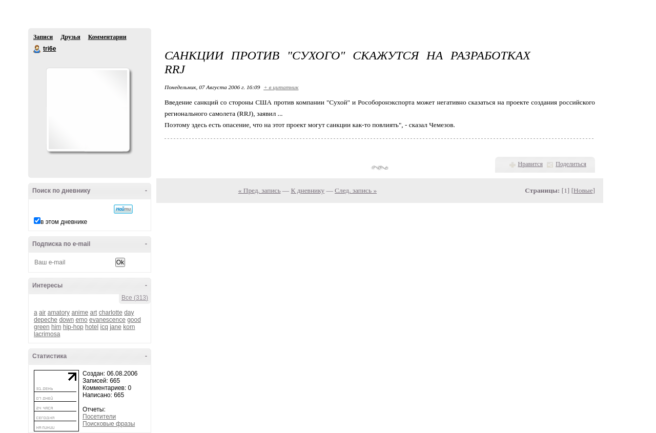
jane (115, 327)
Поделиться (571, 164)
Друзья (70, 36)
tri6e (37, 49)
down (66, 319)
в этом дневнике (63, 221)
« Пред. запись (259, 190)
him (56, 327)
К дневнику (308, 190)
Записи (43, 36)
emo (81, 319)
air (42, 312)
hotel (91, 327)
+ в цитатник (280, 87)
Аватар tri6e (87, 109)
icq (104, 327)
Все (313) (134, 297)
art (93, 312)
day (129, 312)
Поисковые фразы (109, 423)
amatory (59, 312)
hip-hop (73, 327)
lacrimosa (47, 334)
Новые (582, 190)
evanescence (107, 319)
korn (129, 327)
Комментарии (107, 36)
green (42, 327)
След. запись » (356, 190)
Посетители (99, 416)
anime (79, 312)
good (134, 319)
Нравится (530, 164)
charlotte (110, 312)
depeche (45, 319)
